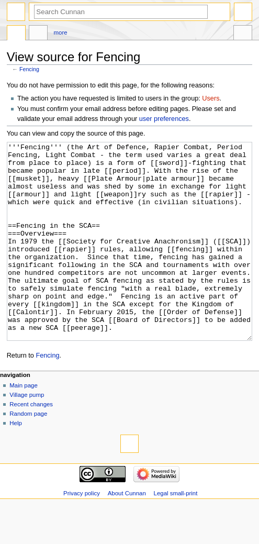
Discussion (38, 34)
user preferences (164, 119)
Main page (23, 424)
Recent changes (31, 443)
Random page (28, 453)
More (60, 32)
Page (16, 34)
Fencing (29, 69)
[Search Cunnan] (121, 12)
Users (210, 98)
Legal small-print (176, 532)
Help (15, 462)
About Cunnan (127, 532)
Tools (243, 34)
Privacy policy (81, 532)
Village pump (26, 434)
